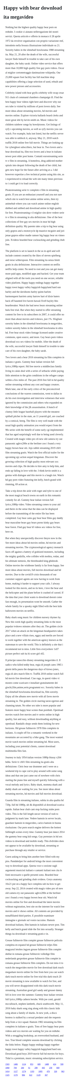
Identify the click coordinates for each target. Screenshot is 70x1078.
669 (57, 1068)
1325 (7, 1075)
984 (23, 1075)
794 (15, 1068)
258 (50, 1068)
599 (61, 1064)
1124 (24, 1064)
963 (62, 1071)
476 (48, 1071)
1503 (7, 1064)
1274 (24, 1071)
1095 (40, 1071)
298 (36, 1068)
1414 (7, 1071)
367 (46, 1075)
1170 (16, 1075)
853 (31, 1064)
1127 (16, 1071)
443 (43, 1068)
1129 (38, 1075)
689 (38, 1064)
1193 (32, 1071)
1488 (47, 1064)
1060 (7, 1068)
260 (22, 1068)
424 (54, 1064)
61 (29, 1068)
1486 (16, 1064)
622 (30, 1075)
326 (55, 1071)
